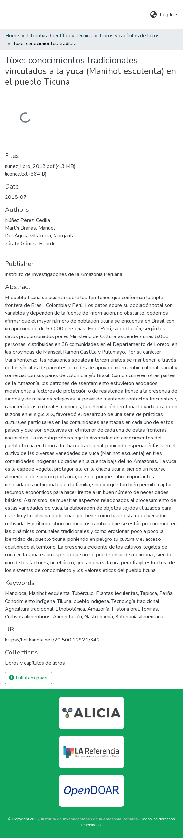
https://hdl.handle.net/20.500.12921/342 (52, 639)
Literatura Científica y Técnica (59, 35)
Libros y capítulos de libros (130, 35)
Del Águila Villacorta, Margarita (40, 235)
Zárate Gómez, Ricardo (30, 243)
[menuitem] (154, 15)
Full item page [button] (28, 677)
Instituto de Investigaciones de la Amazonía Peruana (89, 819)
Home (12, 35)
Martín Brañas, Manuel (30, 228)
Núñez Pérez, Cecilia (27, 220)
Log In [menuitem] (167, 14)
